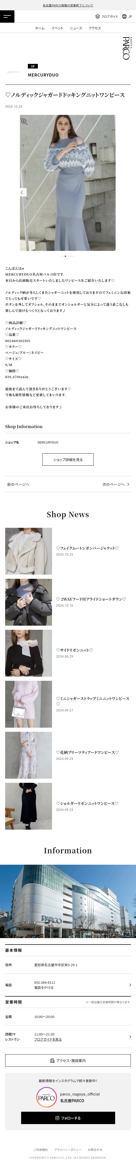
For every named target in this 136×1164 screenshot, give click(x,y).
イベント (57, 28)
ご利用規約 (40, 1150)
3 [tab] (68, 256)
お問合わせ (95, 1150)
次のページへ (114, 484)
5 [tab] (73, 256)
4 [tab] (70, 256)
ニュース (76, 28)
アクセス (95, 28)
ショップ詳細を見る (68, 459)
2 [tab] (65, 256)
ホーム (40, 28)
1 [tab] (62, 256)
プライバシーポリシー (68, 1150)
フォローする (71, 1117)
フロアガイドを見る (48, 1039)
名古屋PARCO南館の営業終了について (68, 5)
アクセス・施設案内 (71, 1060)
